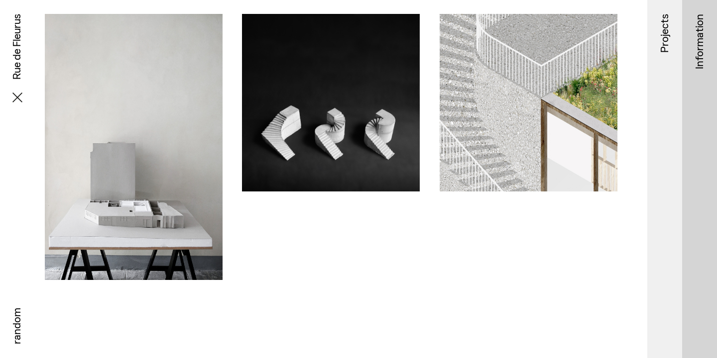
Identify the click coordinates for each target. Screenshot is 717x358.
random (16, 326)
